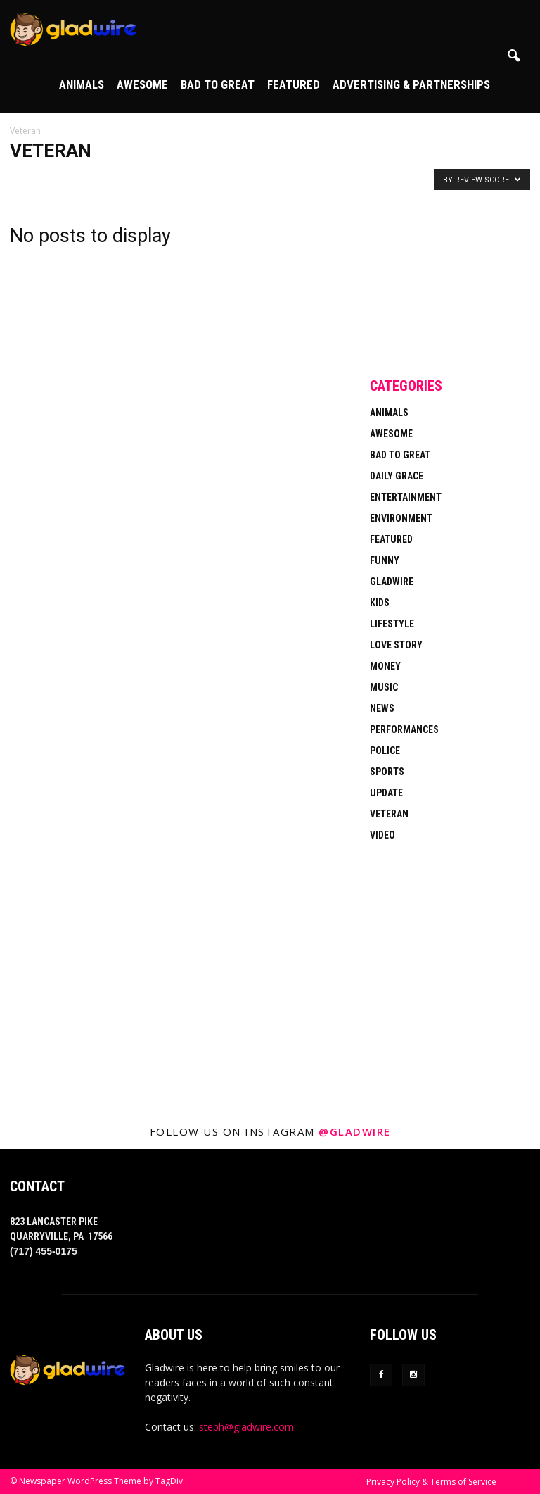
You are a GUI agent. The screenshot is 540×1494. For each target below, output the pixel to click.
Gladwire (391, 581)
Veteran (389, 814)
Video (382, 835)
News (382, 708)
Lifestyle (392, 623)
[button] (513, 56)
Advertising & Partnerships (411, 84)
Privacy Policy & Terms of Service (431, 1482)
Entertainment (406, 497)
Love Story (396, 645)
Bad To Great (218, 84)
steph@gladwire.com (246, 1426)
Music (384, 687)
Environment (401, 518)
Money (385, 666)
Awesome (142, 84)
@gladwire (355, 1131)
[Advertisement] (450, 277)
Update (386, 792)
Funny (384, 560)
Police (385, 750)
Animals (81, 84)
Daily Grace (396, 476)
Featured (293, 84)
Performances (404, 729)
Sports (387, 771)
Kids (380, 602)
